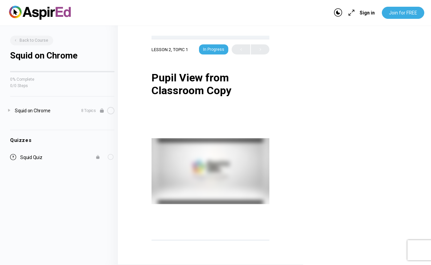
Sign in (367, 12)
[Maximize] (350, 13)
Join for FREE (403, 12)
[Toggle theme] (338, 13)
